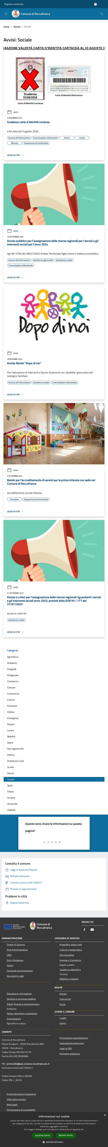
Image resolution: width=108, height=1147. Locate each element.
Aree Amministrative (17, 949)
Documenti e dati (15, 976)
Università (12, 804)
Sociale (10, 779)
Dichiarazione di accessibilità (21, 1110)
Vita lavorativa (67, 955)
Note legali (12, 1104)
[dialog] (54, 1129)
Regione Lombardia (13, 4)
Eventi (63, 1023)
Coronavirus (13, 693)
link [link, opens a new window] (82, 1129)
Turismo (11, 797)
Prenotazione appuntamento (74, 1038)
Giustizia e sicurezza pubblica (21, 999)
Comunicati (65, 999)
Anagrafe (11, 669)
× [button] (105, 1115)
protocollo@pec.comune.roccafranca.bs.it (28, 1063)
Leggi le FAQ (66, 1048)
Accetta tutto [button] (42, 1135)
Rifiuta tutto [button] (66, 1135)
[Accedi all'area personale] (95, 4)
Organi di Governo (16, 944)
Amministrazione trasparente (21, 1094)
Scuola (10, 767)
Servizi (10, 773)
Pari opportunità (15, 748)
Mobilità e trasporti (69, 979)
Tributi (10, 791)
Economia (12, 706)
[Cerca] (102, 14)
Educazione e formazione (19, 993)
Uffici (9, 955)
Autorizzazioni (14, 1018)
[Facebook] (84, 930)
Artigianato (12, 675)
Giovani (11, 724)
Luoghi (63, 1018)
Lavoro (10, 730)
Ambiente (12, 663)
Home (6, 26)
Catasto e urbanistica (70, 969)
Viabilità (11, 810)
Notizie (63, 994)
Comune (11, 687)
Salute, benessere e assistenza (22, 1013)
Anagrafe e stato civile (71, 944)
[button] (54, 1142)
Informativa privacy (16, 1099)
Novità (17, 26)
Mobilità (11, 736)
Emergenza (12, 718)
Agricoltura (12, 657)
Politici (10, 965)
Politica (11, 755)
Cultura (11, 699)
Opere (10, 742)
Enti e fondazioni (15, 960)
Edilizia (10, 712)
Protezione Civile (15, 761)
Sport (10, 785)
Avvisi (12, 112)
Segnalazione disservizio (72, 1043)
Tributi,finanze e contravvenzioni (23, 1004)
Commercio (12, 681)
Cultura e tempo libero (71, 949)
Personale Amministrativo (20, 970)
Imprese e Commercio (70, 960)
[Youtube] (92, 930)
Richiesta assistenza (70, 1053)
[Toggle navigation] (6, 13)
